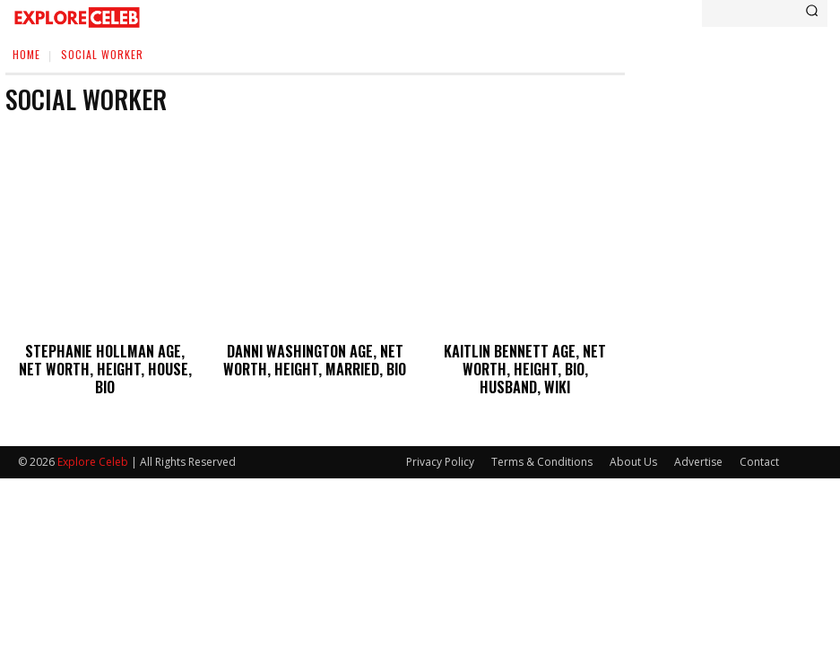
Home (26, 54)
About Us (633, 456)
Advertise (698, 456)
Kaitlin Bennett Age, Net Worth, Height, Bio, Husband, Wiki (525, 365)
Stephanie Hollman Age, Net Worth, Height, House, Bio (105, 357)
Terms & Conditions (542, 456)
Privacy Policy (440, 456)
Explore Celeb (92, 456)
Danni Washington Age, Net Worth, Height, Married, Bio (314, 357)
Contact (759, 456)
